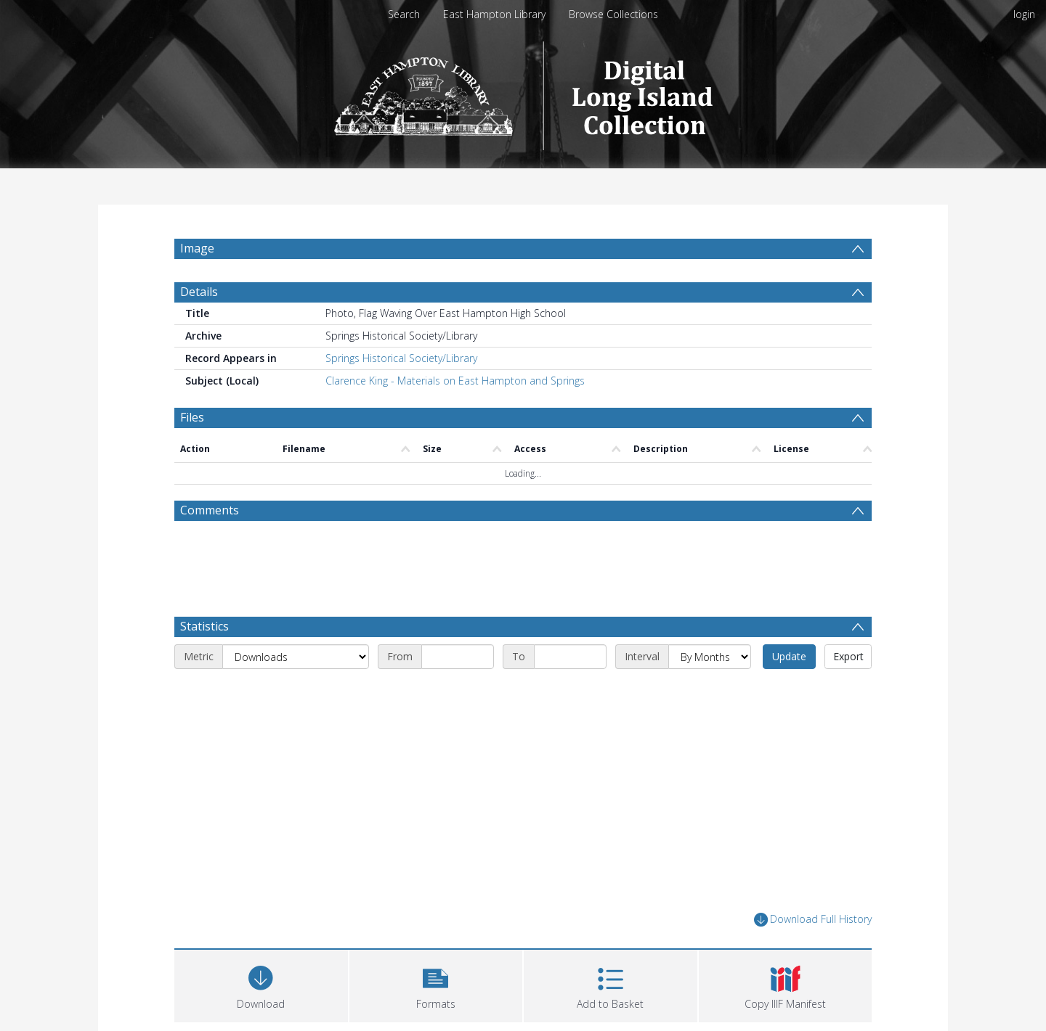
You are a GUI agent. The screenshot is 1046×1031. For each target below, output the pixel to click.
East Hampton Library (494, 14)
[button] (436, 984)
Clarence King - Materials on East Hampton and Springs (455, 380)
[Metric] (295, 656)
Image (197, 248)
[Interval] (709, 656)
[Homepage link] (523, 92)
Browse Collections (613, 14)
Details (199, 292)
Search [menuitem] (404, 14)
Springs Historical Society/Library (401, 358)
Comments (209, 510)
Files (192, 417)
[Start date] (457, 656)
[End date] (570, 656)
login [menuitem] (1024, 14)
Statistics (204, 626)
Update (789, 656)
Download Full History (813, 919)
